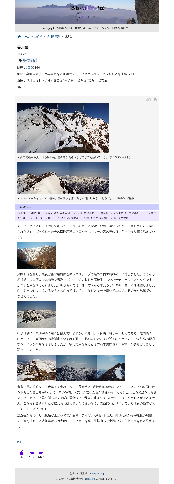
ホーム (24, 36)
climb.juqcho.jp (96, 473)
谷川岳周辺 (53, 36)
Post (20, 441)
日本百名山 (28, 60)
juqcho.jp (90, 478)
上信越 (38, 36)
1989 (29, 67)
